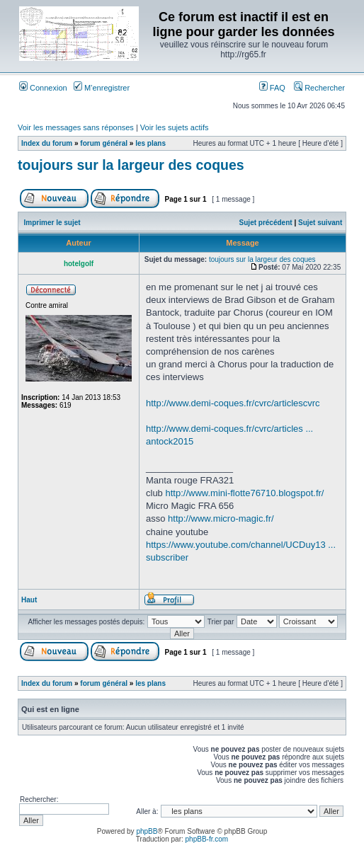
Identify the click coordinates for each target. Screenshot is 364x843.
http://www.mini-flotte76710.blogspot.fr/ (244, 493)
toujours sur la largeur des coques (131, 165)
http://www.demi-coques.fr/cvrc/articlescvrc (233, 403)
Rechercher (319, 88)
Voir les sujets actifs (174, 127)
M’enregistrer (102, 88)
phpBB (146, 831)
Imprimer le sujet (52, 222)
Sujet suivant (320, 222)
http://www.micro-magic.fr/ (221, 518)
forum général (103, 143)
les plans (150, 143)
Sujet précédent (265, 222)
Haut (29, 600)
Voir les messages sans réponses (76, 127)
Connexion (43, 88)
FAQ (272, 88)
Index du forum (46, 143)
